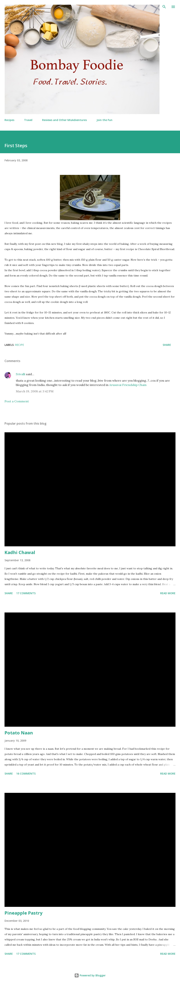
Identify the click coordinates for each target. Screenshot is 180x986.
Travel (28, 120)
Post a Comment (17, 401)
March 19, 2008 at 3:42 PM (34, 391)
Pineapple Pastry (24, 913)
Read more (167, 593)
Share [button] (167, 345)
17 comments (26, 593)
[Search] (164, 7)
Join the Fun (104, 120)
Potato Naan (19, 733)
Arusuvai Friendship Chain (127, 385)
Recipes (9, 120)
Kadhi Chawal (20, 552)
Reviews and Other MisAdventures (64, 120)
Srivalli (20, 374)
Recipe (19, 345)
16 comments (26, 773)
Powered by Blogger (90, 975)
